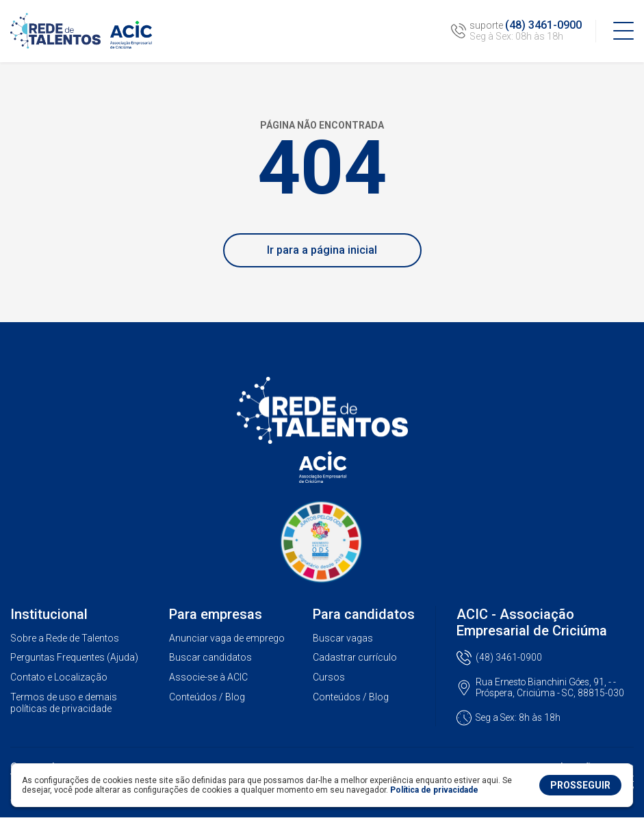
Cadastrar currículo (355, 657)
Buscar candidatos (210, 657)
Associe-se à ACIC (208, 677)
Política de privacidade (434, 790)
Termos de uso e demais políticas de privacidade (63, 702)
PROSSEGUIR (580, 785)
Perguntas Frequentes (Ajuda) (74, 657)
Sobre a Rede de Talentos (64, 638)
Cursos (329, 677)
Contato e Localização (58, 677)
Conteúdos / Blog (207, 696)
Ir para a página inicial (322, 249)
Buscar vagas (343, 638)
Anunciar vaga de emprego (227, 638)
